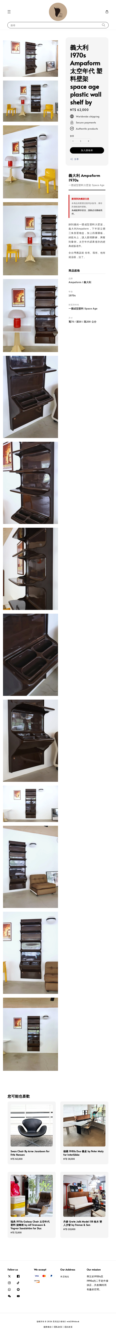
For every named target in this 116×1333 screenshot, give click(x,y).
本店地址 (64, 1276)
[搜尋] (103, 25)
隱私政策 (58, 1326)
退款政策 (68, 1326)
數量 (72, 136)
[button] (9, 11)
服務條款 (48, 1326)
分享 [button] (74, 159)
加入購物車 (87, 150)
